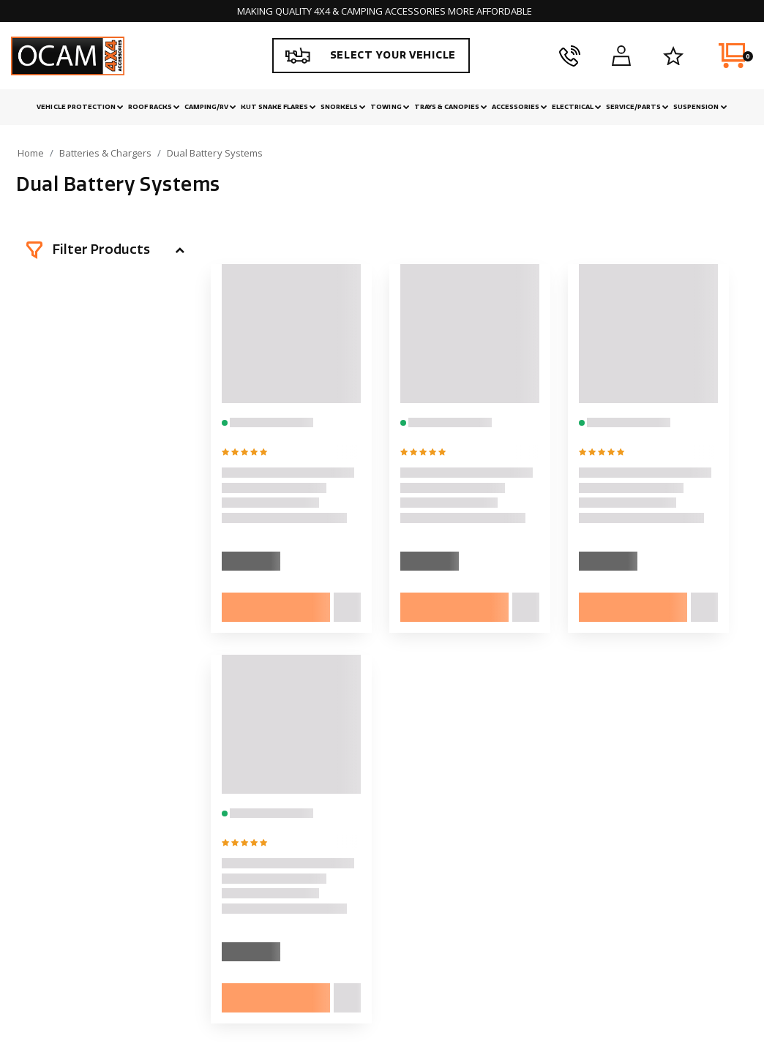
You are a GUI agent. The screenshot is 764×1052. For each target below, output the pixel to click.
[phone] (570, 55)
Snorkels (343, 106)
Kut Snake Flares (278, 106)
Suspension (700, 106)
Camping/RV (210, 106)
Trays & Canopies (450, 106)
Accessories (519, 106)
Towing (389, 106)
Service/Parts (637, 106)
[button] (105, 250)
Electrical (577, 106)
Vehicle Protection (80, 106)
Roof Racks (154, 106)
